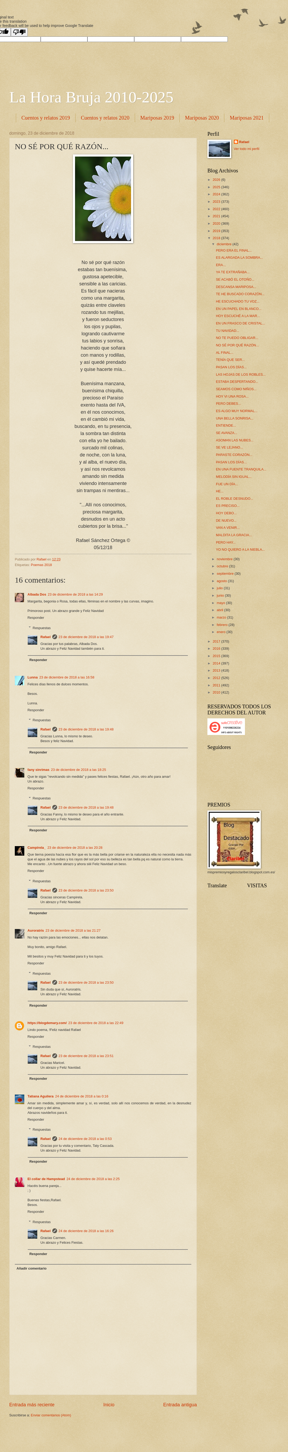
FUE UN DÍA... (227, 484)
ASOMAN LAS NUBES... (234, 440)
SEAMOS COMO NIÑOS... (236, 389)
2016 (217, 648)
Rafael (45, 637)
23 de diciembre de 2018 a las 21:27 (72, 930)
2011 (217, 685)
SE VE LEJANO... (229, 447)
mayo (221, 603)
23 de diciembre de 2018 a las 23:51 (86, 1056)
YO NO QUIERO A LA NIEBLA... (240, 549)
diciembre (224, 244)
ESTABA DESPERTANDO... (237, 382)
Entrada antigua (180, 1404)
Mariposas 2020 (202, 118)
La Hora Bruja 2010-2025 (91, 97)
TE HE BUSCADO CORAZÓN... (240, 294)
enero (221, 632)
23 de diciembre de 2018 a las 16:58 (66, 677)
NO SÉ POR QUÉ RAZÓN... (237, 345)
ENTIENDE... (226, 425)
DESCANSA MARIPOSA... (236, 287)
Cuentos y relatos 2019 (45, 118)
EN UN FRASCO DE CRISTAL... (240, 323)
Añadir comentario (31, 1268)
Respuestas (42, 628)
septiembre (225, 574)
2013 (217, 670)
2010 (217, 692)
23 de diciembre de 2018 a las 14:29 (75, 594)
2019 (217, 231)
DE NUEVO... (226, 520)
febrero (222, 625)
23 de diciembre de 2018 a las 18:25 (78, 770)
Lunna (32, 677)
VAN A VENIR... (228, 528)
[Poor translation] (19, 32)
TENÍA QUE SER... (230, 360)
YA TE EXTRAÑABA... (233, 272)
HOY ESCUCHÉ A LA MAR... (238, 316)
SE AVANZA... (226, 433)
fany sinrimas (38, 770)
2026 (217, 180)
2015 (217, 656)
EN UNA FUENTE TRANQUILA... (241, 469)
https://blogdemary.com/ (47, 1023)
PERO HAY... (226, 542)
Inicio (108, 1404)
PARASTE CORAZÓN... (234, 455)
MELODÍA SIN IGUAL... (234, 477)
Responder (35, 618)
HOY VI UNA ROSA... (232, 396)
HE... (220, 491)
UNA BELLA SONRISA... (234, 418)
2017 (217, 641)
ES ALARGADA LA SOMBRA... (239, 258)
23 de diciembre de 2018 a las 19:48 (86, 729)
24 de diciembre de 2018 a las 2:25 (93, 1179)
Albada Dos (36, 594)
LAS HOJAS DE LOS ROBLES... (241, 374)
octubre (223, 566)
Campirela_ (36, 848)
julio (220, 588)
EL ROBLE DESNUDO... (234, 499)
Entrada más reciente (31, 1404)
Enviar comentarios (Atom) (51, 1415)
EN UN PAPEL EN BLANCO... (238, 309)
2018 (217, 238)
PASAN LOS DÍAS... (231, 367)
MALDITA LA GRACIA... (234, 535)
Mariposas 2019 (157, 118)
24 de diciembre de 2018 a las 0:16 (81, 1096)
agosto (222, 581)
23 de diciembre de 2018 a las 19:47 (86, 637)
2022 (217, 209)
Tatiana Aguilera (40, 1096)
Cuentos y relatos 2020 (105, 118)
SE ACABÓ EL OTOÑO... (235, 279)
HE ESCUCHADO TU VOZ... (237, 301)
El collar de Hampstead (46, 1179)
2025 (217, 187)
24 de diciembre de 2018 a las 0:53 (85, 1139)
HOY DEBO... (226, 513)
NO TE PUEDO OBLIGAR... (237, 338)
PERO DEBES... (228, 404)
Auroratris (35, 930)
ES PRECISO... (227, 506)
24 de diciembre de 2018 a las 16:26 (86, 1231)
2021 (217, 216)
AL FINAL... (224, 353)
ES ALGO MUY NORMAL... (236, 411)
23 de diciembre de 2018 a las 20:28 (74, 848)
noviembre (225, 559)
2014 (217, 663)
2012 (217, 678)
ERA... (221, 265)
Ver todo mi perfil (246, 149)
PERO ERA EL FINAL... (234, 250)
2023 (217, 202)
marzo (222, 617)
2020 (217, 223)
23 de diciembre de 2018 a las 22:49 (95, 1023)
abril (220, 610)
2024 (217, 194)
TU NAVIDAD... (227, 331)
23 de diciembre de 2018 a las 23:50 (86, 890)
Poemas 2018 (41, 565)
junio (221, 595)
